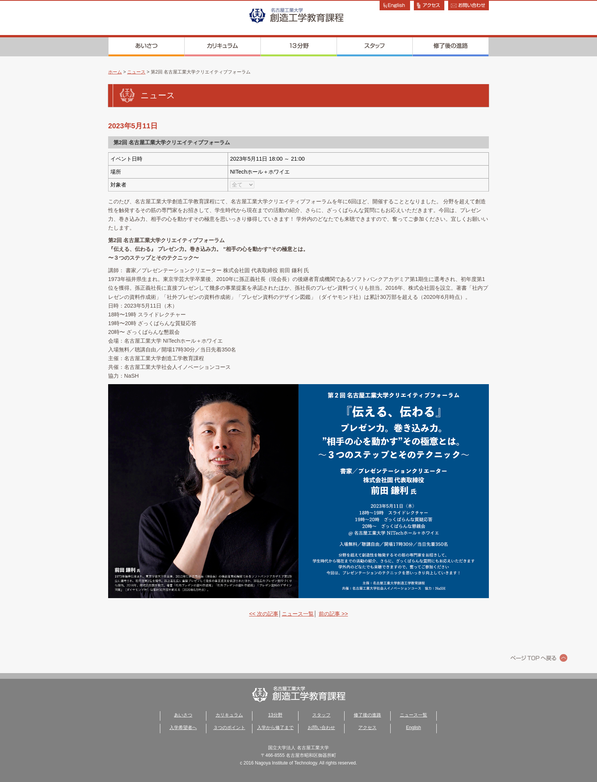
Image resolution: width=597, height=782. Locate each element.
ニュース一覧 (298, 614)
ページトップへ (539, 658)
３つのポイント (229, 727)
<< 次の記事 (263, 614)
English (413, 727)
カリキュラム (223, 46)
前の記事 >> (333, 614)
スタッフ (375, 46)
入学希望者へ (183, 727)
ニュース (136, 72)
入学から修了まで (275, 727)
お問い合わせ (321, 727)
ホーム (115, 72)
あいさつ (146, 46)
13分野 (299, 46)
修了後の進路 (451, 46)
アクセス (367, 727)
